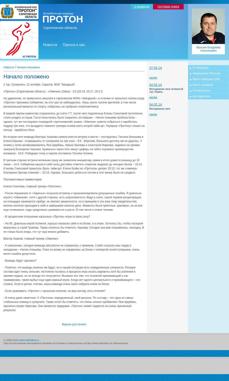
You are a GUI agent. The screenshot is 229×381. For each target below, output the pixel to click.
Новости (50, 45)
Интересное (201, 96)
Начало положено (28, 67)
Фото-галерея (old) (206, 79)
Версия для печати (74, 324)
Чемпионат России (207, 73)
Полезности (201, 90)
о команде (142, 6)
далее (153, 77)
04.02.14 (155, 85)
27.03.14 (155, 68)
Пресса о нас (74, 45)
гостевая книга (168, 6)
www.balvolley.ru (29, 340)
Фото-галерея (203, 85)
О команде (201, 67)
